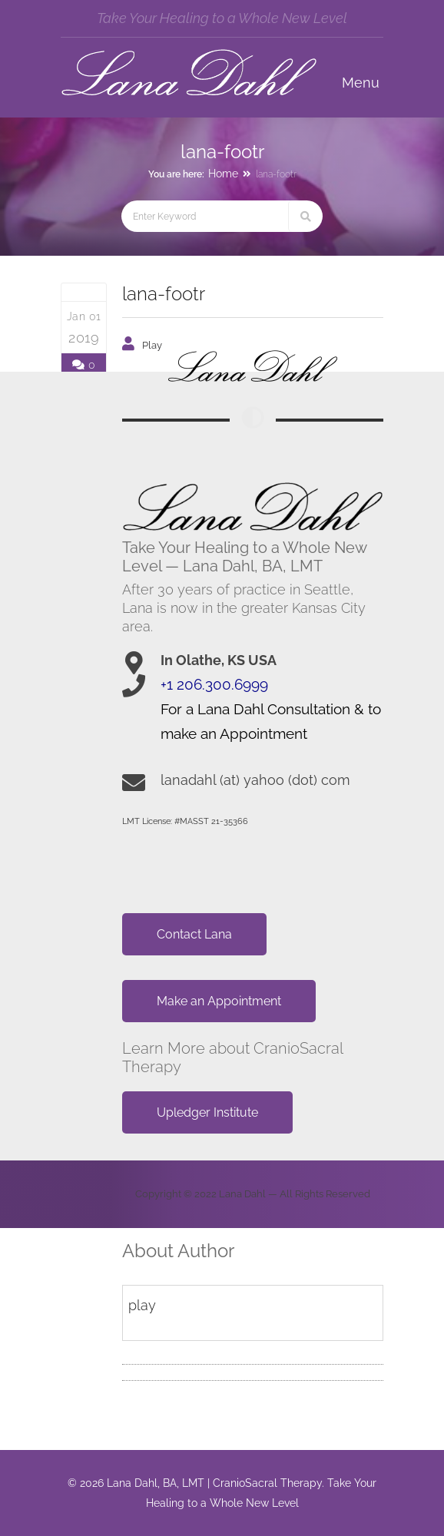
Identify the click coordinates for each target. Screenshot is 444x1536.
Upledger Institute (207, 1112)
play (152, 345)
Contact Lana (194, 934)
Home (223, 173)
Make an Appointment (219, 1001)
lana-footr (163, 294)
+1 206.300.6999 (214, 684)
